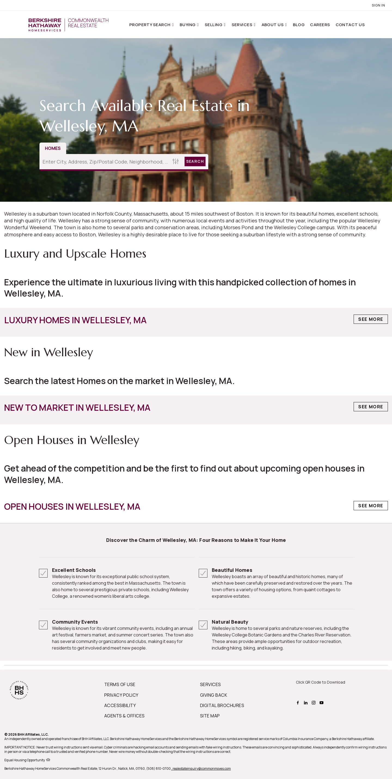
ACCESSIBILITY (120, 705)
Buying (188, 25)
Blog (299, 25)
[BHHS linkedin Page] (306, 702)
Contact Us (350, 25)
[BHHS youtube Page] (322, 702)
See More (370, 319)
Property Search (150, 25)
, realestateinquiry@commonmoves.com (201, 768)
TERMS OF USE (120, 684)
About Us (273, 25)
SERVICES (210, 684)
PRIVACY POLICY (121, 695)
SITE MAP (210, 716)
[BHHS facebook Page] (298, 702)
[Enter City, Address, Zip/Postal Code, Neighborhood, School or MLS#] (105, 162)
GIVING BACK (213, 695)
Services (242, 25)
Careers (320, 25)
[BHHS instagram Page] (314, 702)
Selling (214, 25)
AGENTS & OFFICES (124, 716)
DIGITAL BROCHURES (222, 705)
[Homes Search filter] (175, 161)
